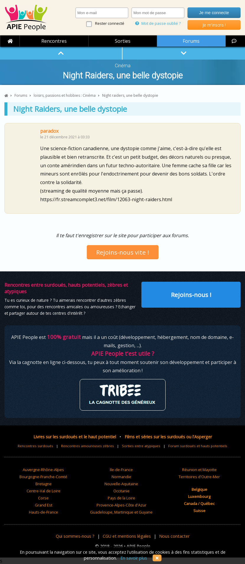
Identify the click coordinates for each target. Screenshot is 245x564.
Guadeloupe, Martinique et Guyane (121, 512)
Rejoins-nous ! (191, 295)
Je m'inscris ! (214, 25)
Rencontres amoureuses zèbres (87, 446)
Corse (43, 498)
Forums (191, 41)
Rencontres (54, 41)
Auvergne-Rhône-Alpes (43, 469)
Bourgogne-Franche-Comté (43, 476)
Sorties (122, 41)
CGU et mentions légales (127, 536)
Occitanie (121, 491)
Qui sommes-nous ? (75, 536)
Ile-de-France (121, 469)
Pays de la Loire (121, 498)
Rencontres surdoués (35, 446)
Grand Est (43, 505)
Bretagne (43, 483)
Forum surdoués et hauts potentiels (197, 446)
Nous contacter (174, 536)
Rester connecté (109, 23)
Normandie (121, 476)
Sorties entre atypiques (141, 446)
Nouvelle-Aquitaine (121, 483)
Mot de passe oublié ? (158, 23)
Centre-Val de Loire (44, 491)
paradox (49, 131)
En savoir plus (133, 558)
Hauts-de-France (43, 512)
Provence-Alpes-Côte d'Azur (121, 505)
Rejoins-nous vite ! (122, 252)
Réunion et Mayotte (199, 469)
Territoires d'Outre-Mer (199, 476)
